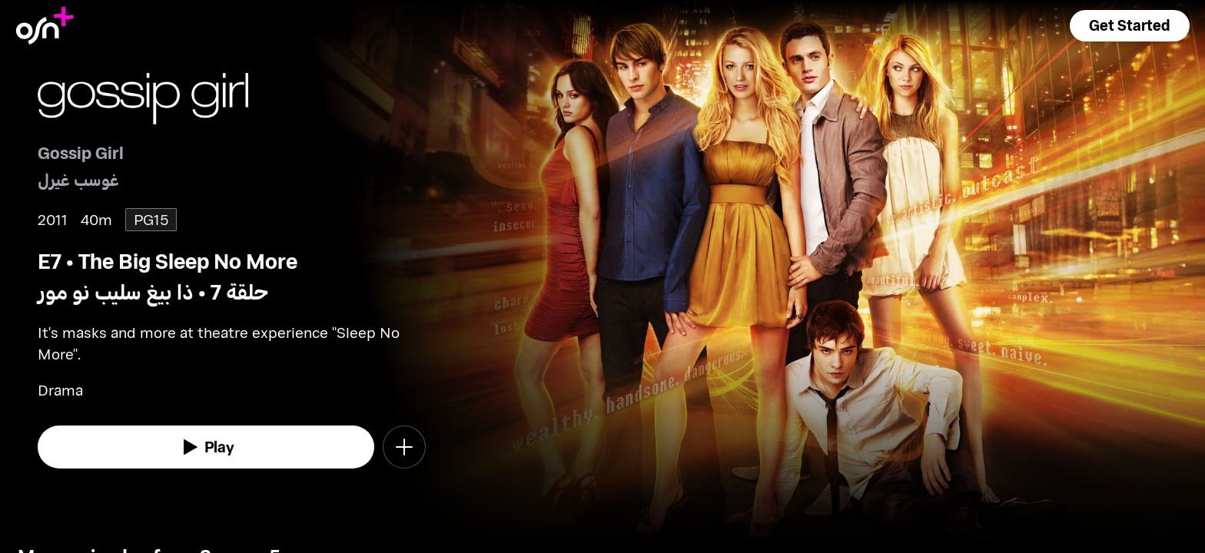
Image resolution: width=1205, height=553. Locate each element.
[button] (1130, 25)
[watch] (206, 447)
